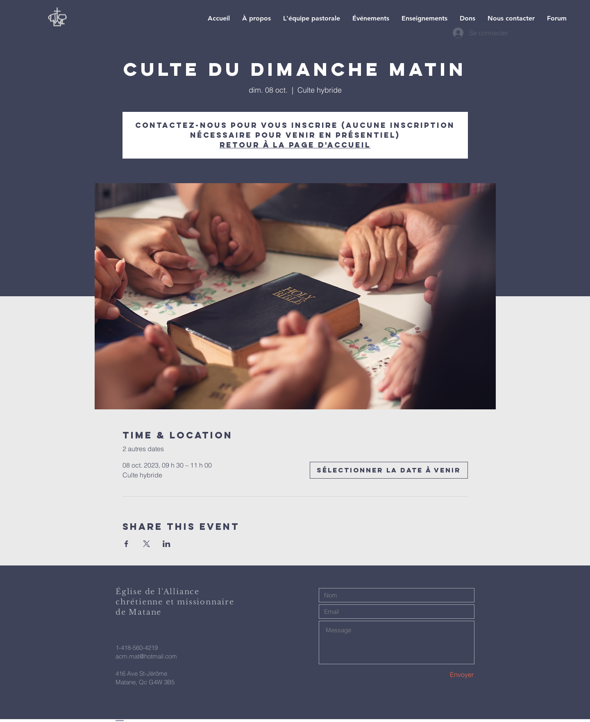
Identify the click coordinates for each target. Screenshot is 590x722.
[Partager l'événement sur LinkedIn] (166, 543)
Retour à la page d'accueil (295, 145)
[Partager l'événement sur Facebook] (126, 543)
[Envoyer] (445, 675)
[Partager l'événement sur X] (146, 543)
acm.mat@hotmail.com (146, 656)
